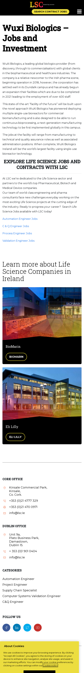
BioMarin (16, 356)
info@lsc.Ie (17, 513)
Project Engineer (14, 584)
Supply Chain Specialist (19, 590)
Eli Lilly (15, 437)
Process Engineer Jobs (17, 233)
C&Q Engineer (12, 602)
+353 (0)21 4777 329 (23, 501)
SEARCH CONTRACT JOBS (50, 11)
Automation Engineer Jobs (19, 218)
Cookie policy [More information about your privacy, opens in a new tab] (50, 669)
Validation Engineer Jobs (18, 240)
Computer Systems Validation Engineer (31, 596)
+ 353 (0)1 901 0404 (23, 551)
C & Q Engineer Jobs (15, 226)
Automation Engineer (18, 579)
